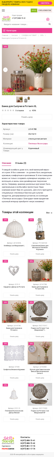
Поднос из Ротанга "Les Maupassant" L (40, 329)
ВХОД (34, 10)
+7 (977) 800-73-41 (18, 18)
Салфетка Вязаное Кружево (14, 369)
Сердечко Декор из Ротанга (14, 287)
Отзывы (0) (20, 163)
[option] (27, 69)
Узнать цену (27, 117)
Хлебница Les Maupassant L (14, 246)
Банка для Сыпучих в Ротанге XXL (40, 288)
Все (49, 213)
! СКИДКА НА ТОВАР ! (29, 35)
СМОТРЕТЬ (45, 3)
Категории (9, 30)
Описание (6, 163)
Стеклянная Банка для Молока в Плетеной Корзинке (39, 247)
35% (42, 35)
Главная (5, 35)
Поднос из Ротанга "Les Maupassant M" (40, 412)
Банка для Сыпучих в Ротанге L (14, 329)
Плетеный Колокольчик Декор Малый (14, 412)
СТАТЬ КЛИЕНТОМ (44, 10)
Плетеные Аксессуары (38, 143)
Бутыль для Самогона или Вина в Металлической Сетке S (40, 371)
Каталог (15, 35)
